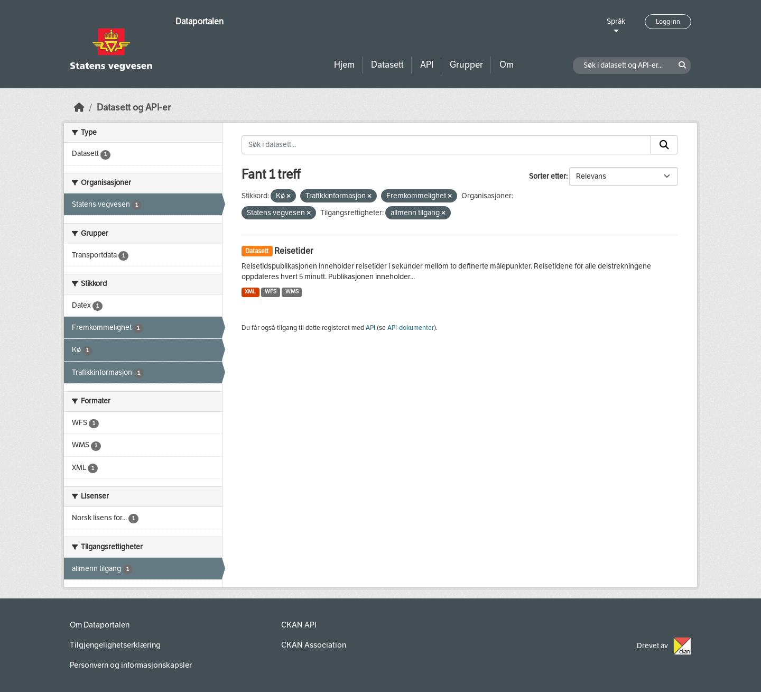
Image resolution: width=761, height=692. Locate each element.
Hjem (344, 64)
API (426, 64)
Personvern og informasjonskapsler (131, 665)
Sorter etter (547, 176)
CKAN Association (313, 645)
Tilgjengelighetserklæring (115, 645)
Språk (616, 21)
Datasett (387, 64)
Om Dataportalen (99, 625)
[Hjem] (79, 107)
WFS (270, 291)
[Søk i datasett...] (447, 144)
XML (250, 291)
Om (506, 64)
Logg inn (668, 21)
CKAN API (299, 625)
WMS (292, 291)
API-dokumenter (410, 327)
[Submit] (664, 144)
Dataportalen (199, 21)
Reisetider (293, 251)
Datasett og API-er (134, 107)
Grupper (466, 64)
